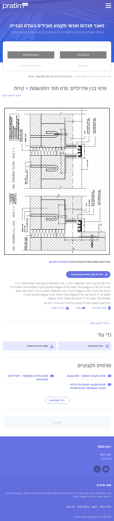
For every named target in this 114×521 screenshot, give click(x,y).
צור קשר (70, 506)
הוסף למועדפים (99, 307)
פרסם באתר (83, 506)
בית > (108, 76)
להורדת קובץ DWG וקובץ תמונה (87, 274)
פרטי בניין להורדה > (96, 76)
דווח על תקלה (57, 307)
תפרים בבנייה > (80, 76)
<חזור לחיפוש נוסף (11, 95)
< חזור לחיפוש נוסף (100, 323)
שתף (78, 307)
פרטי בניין (106, 458)
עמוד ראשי (105, 454)
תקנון (94, 506)
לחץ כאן (48, 303)
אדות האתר (105, 506)
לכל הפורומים (57, 400)
